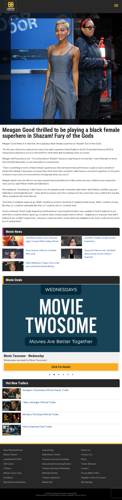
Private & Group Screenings (55, 459)
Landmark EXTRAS (13, 459)
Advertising (48, 450)
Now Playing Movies (13, 450)
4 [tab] (63, 374)
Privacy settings (67, 495)
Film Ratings (87, 482)
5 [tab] (68, 374)
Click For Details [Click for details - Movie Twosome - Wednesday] (61, 367)
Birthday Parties (50, 473)
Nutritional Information (15, 482)
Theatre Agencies (51, 477)
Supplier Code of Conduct (93, 477)
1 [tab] (49, 374)
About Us (85, 450)
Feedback (8, 477)
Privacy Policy (41, 495)
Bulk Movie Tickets (51, 454)
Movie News (14, 232)
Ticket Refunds (88, 463)
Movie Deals (14, 280)
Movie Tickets (10, 454)
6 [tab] (72, 374)
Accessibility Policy (90, 473)
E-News (7, 468)
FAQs (83, 459)
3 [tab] (58, 374)
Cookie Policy (54, 495)
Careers (85, 468)
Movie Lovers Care (12, 473)
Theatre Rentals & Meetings (56, 468)
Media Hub (47, 482)
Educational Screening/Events (56, 463)
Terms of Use (80, 495)
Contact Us (86, 454)
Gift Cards (9, 463)
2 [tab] (54, 374)
